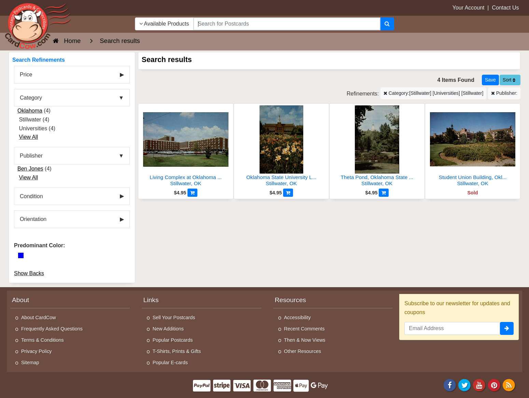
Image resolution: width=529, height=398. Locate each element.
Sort (509, 80)
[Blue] (21, 255)
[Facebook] (450, 385)
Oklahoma (29, 111)
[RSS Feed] (509, 385)
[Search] (387, 23)
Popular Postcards (173, 340)
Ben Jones (30, 169)
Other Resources (302, 351)
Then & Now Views (304, 340)
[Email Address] (452, 328)
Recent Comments (304, 328)
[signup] (507, 328)
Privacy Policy (36, 351)
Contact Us (505, 8)
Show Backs (29, 273)
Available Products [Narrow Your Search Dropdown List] (164, 24)
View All (28, 137)
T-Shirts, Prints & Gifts (177, 351)
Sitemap (30, 362)
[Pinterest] (494, 385)
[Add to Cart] (192, 193)
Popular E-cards (170, 362)
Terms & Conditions (42, 340)
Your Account (469, 8)
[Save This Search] (490, 80)
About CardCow (38, 317)
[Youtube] (479, 385)
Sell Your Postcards (174, 317)
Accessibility (297, 317)
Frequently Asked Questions (52, 328)
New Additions (168, 328)
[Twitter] (464, 385)
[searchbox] (287, 23)
